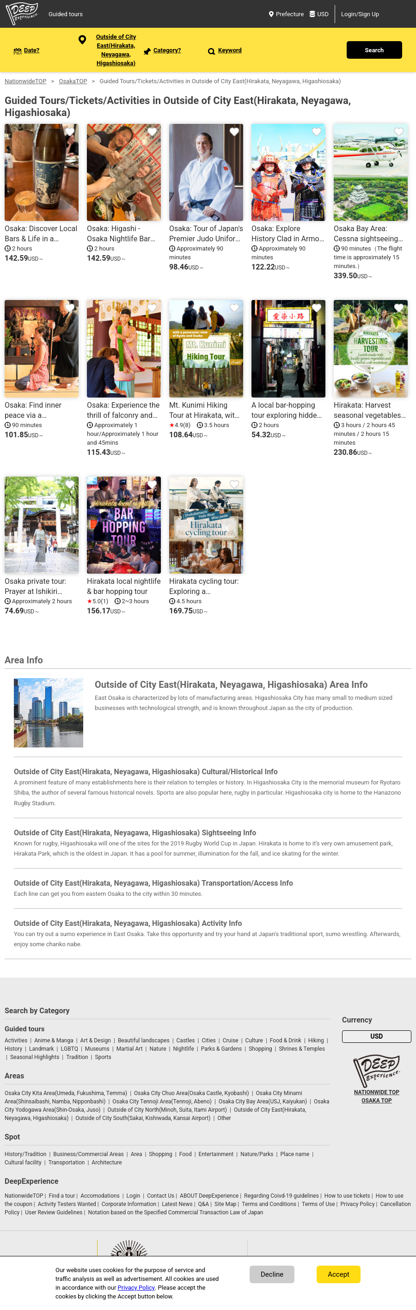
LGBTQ (69, 1049)
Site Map (225, 1204)
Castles (186, 1040)
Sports (103, 1057)
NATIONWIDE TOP (376, 1092)
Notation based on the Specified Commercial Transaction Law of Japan (175, 1212)
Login (134, 1196)
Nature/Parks (256, 1154)
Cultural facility (23, 1162)
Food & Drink (285, 1040)
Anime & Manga (53, 1040)
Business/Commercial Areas (88, 1154)
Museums (97, 1049)
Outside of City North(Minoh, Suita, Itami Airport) (167, 1110)
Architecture (107, 1162)
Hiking (316, 1040)
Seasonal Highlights (34, 1057)
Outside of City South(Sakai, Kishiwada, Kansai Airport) (142, 1118)
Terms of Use (318, 1204)
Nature (158, 1049)
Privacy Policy (357, 1204)
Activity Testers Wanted (67, 1204)
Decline (272, 1274)
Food (185, 1154)
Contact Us (160, 1196)
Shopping (260, 1049)
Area (136, 1154)
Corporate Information (129, 1204)
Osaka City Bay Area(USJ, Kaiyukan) (263, 1101)
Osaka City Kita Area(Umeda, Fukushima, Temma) (66, 1093)
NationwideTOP (25, 81)
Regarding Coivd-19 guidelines (281, 1196)
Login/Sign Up (360, 14)
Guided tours (66, 14)
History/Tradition (25, 1154)
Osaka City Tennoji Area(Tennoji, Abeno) (162, 1101)
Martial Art (129, 1049)
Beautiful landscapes (144, 1040)
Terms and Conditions (269, 1204)
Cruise (231, 1040)
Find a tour (62, 1196)
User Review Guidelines (53, 1212)
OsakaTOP (73, 81)
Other (224, 1118)
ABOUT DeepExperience (209, 1196)
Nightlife (183, 1049)
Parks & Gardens (221, 1049)
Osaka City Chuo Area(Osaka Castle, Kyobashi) (191, 1093)
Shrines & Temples (301, 1049)
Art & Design (95, 1040)
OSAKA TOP (376, 1100)
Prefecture (286, 14)
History (13, 1049)
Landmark (41, 1049)
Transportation (67, 1162)
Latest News (177, 1204)
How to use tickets (347, 1196)
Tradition (77, 1057)
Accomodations (100, 1196)
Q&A (203, 1204)
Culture (254, 1040)
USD (319, 14)
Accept (338, 1274)
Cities (208, 1040)
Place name (295, 1154)
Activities (16, 1040)
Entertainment (216, 1154)
